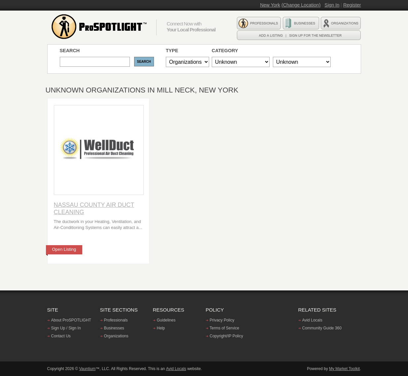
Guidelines (166, 320)
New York (270, 5)
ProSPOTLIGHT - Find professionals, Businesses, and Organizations (100, 27)
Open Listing (64, 249)
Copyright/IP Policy (226, 336)
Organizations (116, 336)
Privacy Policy (222, 320)
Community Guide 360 (322, 328)
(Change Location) (300, 5)
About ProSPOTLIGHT (71, 320)
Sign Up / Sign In (66, 328)
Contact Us (61, 336)
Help (161, 328)
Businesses (114, 328)
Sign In (331, 5)
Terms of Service (224, 328)
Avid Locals (312, 320)
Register (352, 5)
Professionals (116, 320)
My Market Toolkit (344, 368)
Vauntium (87, 368)
